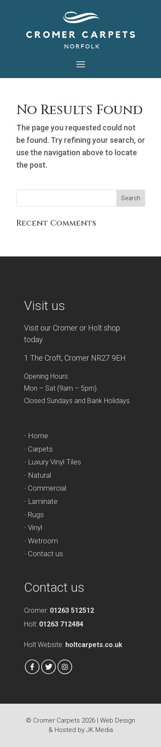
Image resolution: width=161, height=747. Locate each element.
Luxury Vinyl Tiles (54, 462)
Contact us (45, 553)
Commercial (47, 488)
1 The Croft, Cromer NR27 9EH (75, 357)
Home (38, 435)
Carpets (40, 449)
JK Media (99, 730)
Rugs (36, 514)
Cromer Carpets (56, 720)
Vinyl (35, 527)
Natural (39, 475)
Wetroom (43, 540)
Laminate (43, 501)
